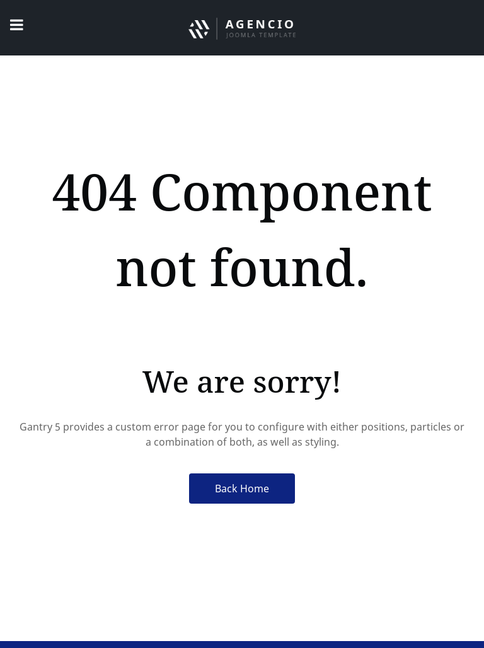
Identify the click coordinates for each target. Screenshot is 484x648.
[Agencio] (242, 27)
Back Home (242, 488)
